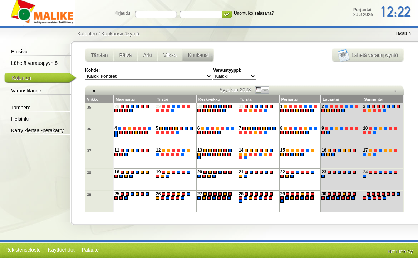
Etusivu (19, 51)
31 (257, 108)
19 (174, 173)
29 (174, 108)
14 (257, 154)
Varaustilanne (26, 91)
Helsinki (20, 119)
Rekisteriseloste (23, 250)
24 (381, 173)
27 (215, 195)
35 (89, 107)
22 (298, 173)
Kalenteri (21, 78)
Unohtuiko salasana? (254, 13)
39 (89, 194)
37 (89, 151)
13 (215, 154)
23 (339, 173)
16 (339, 152)
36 (89, 129)
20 (215, 173)
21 (257, 173)
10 (381, 130)
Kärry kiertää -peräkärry (37, 130)
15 (298, 152)
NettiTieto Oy (400, 251)
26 (174, 195)
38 (89, 173)
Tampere (20, 107)
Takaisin (403, 33)
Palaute (90, 250)
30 (215, 108)
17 (381, 152)
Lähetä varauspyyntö (34, 63)
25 (132, 195)
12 (174, 152)
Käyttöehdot (61, 250)
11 (132, 152)
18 (132, 173)
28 (132, 108)
